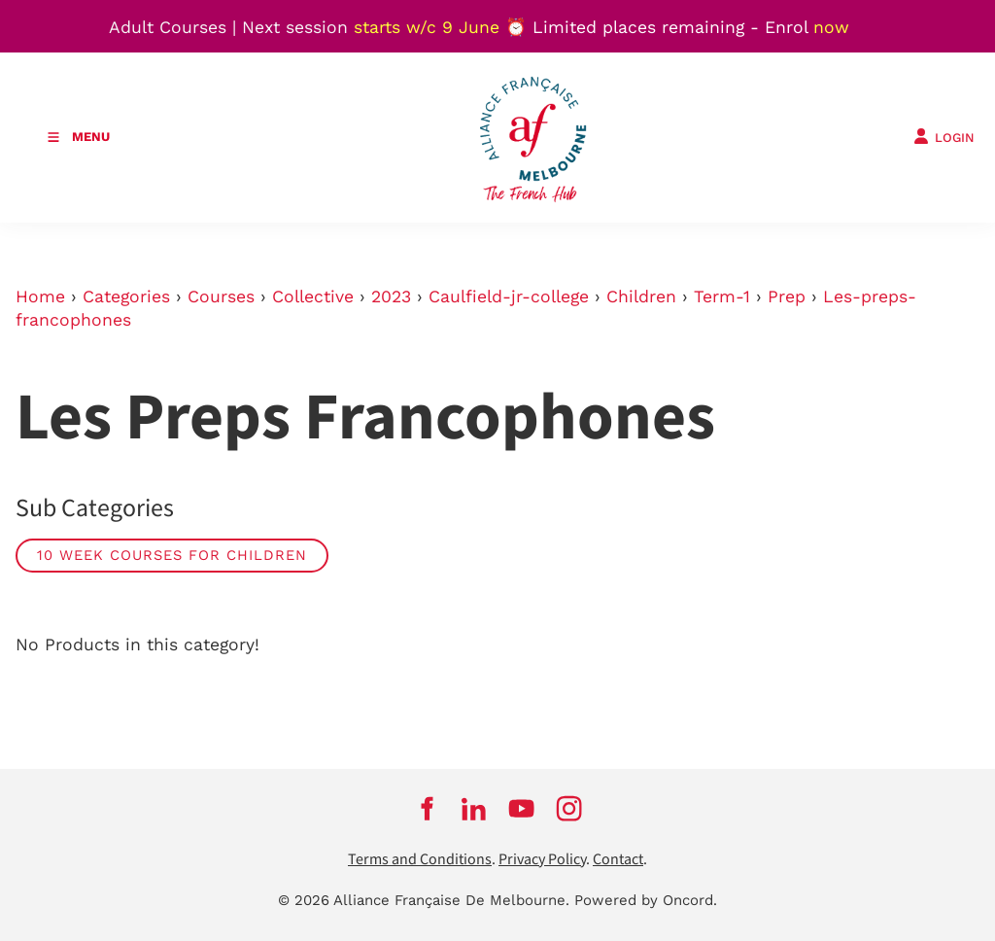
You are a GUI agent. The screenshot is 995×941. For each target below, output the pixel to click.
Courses (221, 296)
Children (641, 296)
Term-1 (722, 296)
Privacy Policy (542, 860)
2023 (391, 296)
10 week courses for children (172, 555)
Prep (787, 296)
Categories (126, 296)
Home (40, 296)
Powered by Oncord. (645, 900)
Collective (313, 296)
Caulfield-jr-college (509, 296)
